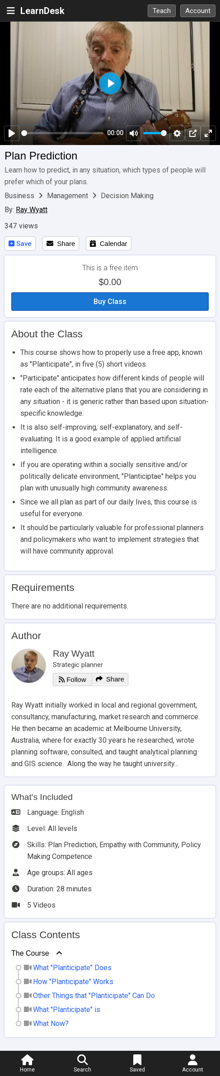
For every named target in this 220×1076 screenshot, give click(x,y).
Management (68, 195)
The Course (30, 953)
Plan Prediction (41, 156)
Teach (162, 11)
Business (20, 195)
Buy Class (110, 301)
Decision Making (127, 195)
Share (61, 243)
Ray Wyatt (31, 209)
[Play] (12, 133)
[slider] (62, 133)
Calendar (108, 243)
